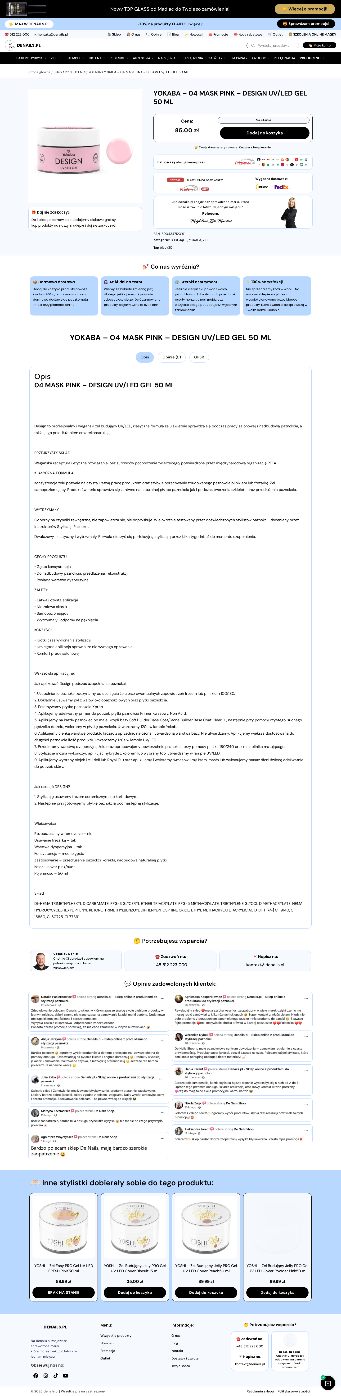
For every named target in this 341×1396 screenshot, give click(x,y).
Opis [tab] (145, 357)
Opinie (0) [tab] (171, 357)
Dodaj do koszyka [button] (135, 1292)
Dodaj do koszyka (265, 133)
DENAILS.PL (29, 45)
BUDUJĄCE (179, 240)
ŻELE (206, 240)
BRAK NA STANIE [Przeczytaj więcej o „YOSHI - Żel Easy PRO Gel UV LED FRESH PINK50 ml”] (64, 1292)
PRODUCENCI (75, 72)
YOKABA (95, 72)
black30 (166, 247)
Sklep (58, 72)
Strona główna (39, 72)
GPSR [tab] (199, 357)
